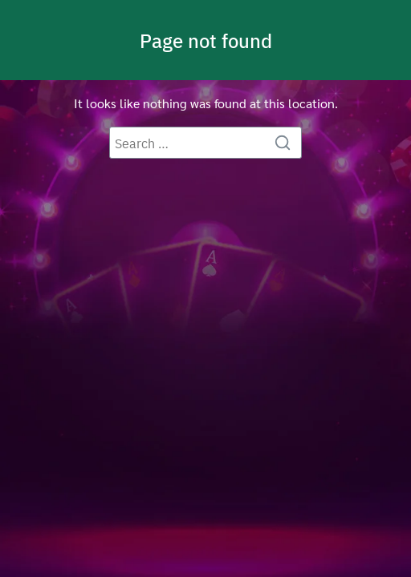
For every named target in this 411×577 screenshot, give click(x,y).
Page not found (206, 40)
